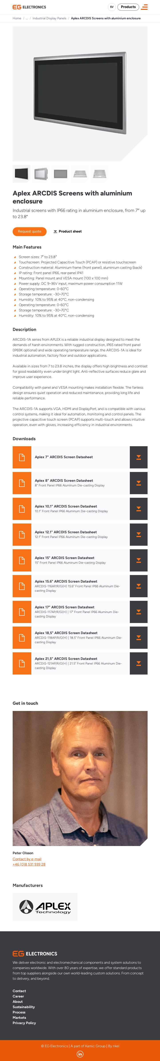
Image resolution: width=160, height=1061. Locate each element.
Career (18, 996)
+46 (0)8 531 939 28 (29, 864)
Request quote (29, 231)
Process (19, 1012)
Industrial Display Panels (49, 18)
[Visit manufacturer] (45, 907)
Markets (19, 1018)
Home (17, 18)
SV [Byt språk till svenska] (112, 7)
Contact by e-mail (27, 859)
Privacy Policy (24, 1023)
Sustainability (24, 1007)
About (18, 1002)
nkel (116, 1046)
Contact (19, 991)
